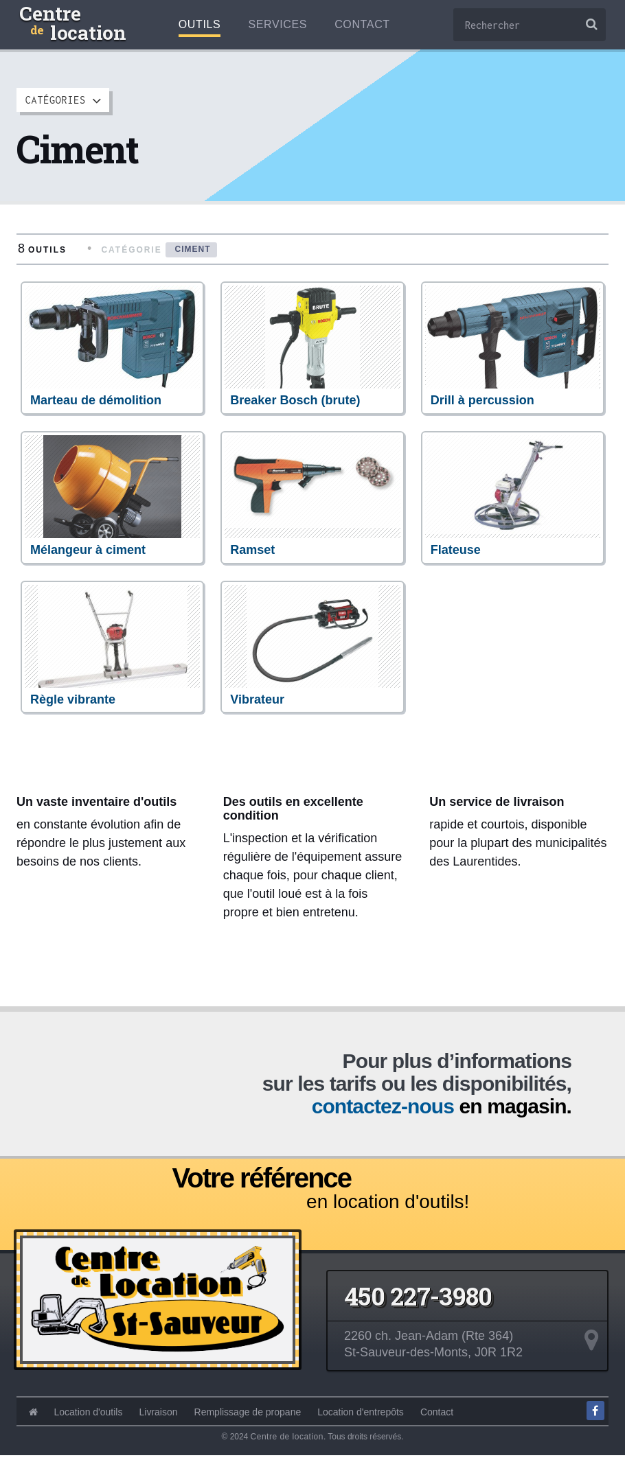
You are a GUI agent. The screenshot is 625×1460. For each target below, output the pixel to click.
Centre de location (287, 1441)
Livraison (158, 1416)
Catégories (63, 100)
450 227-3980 (418, 1300)
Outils (200, 24)
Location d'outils (88, 1416)
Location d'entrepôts (360, 1416)
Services (277, 24)
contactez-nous (383, 1111)
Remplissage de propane (248, 1416)
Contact (362, 24)
